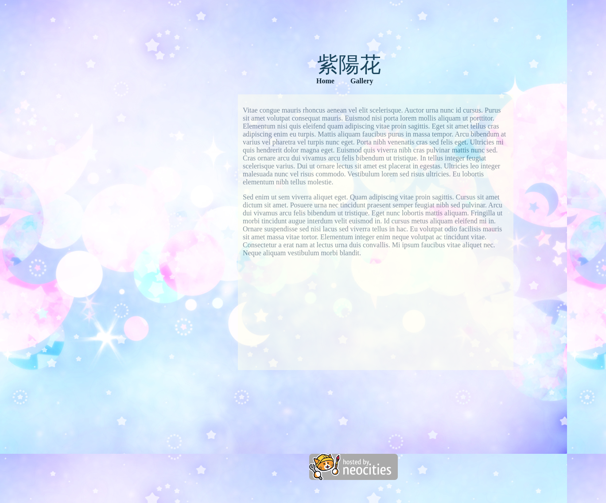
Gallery (361, 81)
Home (325, 81)
